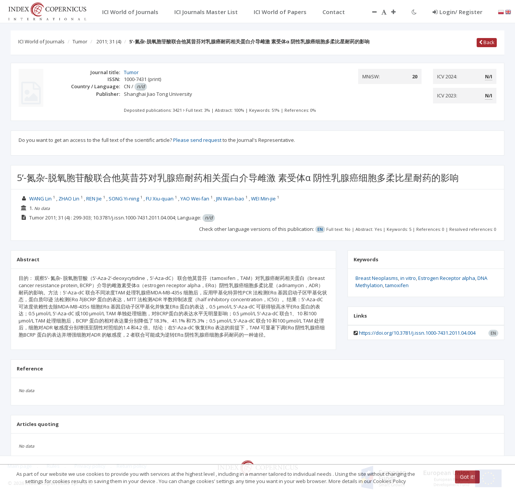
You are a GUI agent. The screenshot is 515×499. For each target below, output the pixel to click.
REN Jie (94, 198)
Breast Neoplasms (376, 278)
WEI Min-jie (263, 198)
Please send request (197, 140)
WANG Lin (40, 198)
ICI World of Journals (41, 41)
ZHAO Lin (68, 198)
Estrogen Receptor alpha (446, 278)
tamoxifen (397, 285)
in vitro (408, 278)
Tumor (80, 41)
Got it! (467, 476)
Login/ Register (457, 12)
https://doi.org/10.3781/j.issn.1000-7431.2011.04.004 (417, 332)
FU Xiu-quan (160, 198)
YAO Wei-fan (194, 198)
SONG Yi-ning (124, 198)
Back (486, 42)
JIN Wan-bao (230, 198)
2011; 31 (108, 41)
